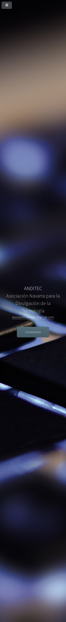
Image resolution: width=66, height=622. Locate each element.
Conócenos (33, 332)
